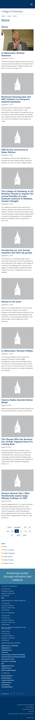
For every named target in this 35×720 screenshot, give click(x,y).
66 (25, 527)
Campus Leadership (7, 680)
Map (2, 598)
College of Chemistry (12, 11)
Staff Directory (6, 668)
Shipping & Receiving (7, 666)
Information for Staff (7, 659)
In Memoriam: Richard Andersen (12, 54)
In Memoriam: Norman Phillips (17, 350)
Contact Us (4, 652)
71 (21, 531)
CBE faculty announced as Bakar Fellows (14, 150)
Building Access (6, 648)
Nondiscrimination (28, 709)
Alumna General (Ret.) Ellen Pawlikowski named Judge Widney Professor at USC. (15, 496)
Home (3, 16)
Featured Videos (8, 560)
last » (25, 535)
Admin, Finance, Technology (9, 645)
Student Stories (8, 563)
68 (8, 531)
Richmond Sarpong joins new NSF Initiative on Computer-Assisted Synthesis (16, 99)
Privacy (31, 711)
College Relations (6, 650)
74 (12, 535)
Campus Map (5, 684)
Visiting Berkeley (7, 687)
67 (30, 527)
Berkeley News (6, 678)
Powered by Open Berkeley (25, 705)
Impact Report (8, 556)
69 (12, 531)
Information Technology (8, 661)
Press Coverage (8, 550)
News (9, 16)
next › (19, 535)
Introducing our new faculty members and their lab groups (16, 251)
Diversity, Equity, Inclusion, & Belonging (13, 654)
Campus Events (6, 682)
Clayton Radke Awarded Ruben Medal (17, 401)
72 (26, 531)
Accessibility (30, 707)
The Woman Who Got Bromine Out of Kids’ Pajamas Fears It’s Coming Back (17, 442)
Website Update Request (8, 670)
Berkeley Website (7, 676)
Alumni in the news (11, 301)
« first (9, 527)
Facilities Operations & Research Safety (13, 657)
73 (30, 531)
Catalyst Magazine (9, 553)
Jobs (2, 663)
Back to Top (30, 717)
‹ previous (18, 527)
